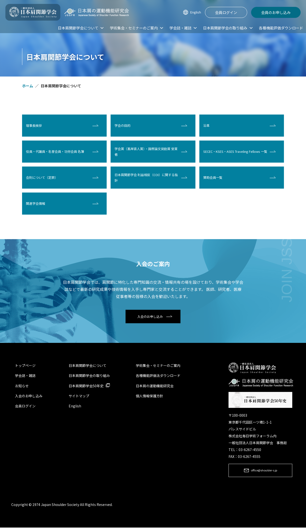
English (194, 12)
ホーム (27, 85)
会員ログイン (226, 12)
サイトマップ (79, 397)
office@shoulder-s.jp (264, 472)
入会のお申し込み (150, 317)
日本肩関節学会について (87, 366)
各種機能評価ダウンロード (281, 27)
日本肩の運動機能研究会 (155, 387)
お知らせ (22, 387)
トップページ (25, 366)
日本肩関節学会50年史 (86, 387)
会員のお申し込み (276, 12)
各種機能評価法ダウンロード (158, 377)
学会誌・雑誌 (25, 377)
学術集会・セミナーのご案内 (158, 366)
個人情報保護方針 (149, 397)
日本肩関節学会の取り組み (89, 377)
